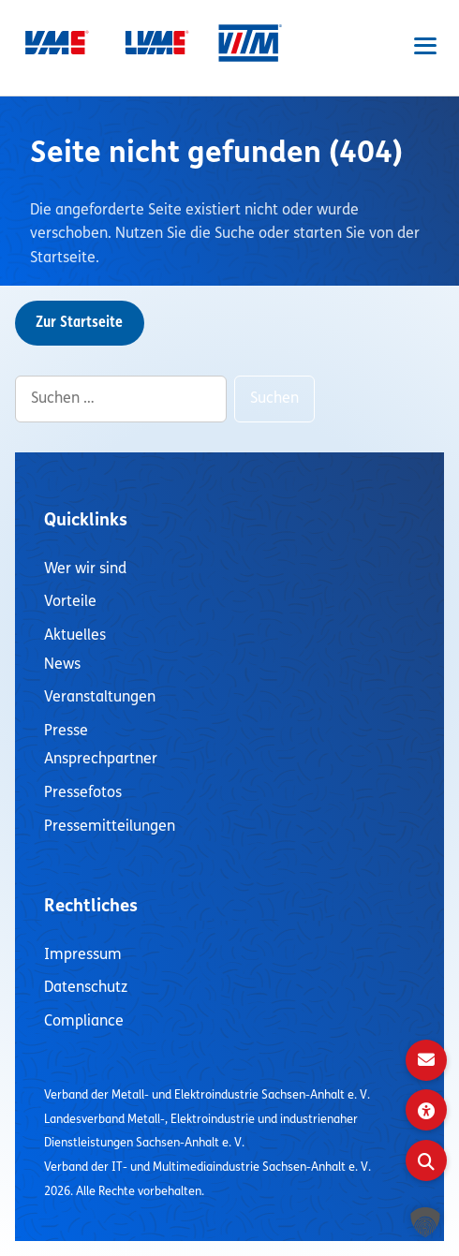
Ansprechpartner (100, 759)
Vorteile (70, 602)
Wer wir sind (85, 569)
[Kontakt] (426, 1060)
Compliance (84, 1021)
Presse (66, 731)
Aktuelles (75, 635)
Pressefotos (83, 793)
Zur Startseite (79, 323)
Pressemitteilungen (109, 827)
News (62, 665)
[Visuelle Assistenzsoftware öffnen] (426, 1109)
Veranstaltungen (99, 697)
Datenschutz (85, 988)
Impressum (83, 955)
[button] (425, 1222)
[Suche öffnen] (426, 1160)
